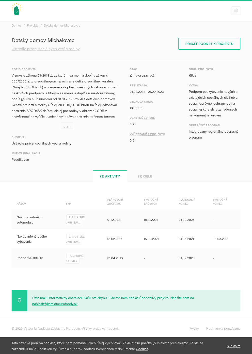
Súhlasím (233, 345)
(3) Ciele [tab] (145, 176)
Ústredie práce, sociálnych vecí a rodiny (46, 48)
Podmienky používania (223, 328)
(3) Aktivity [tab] (110, 176)
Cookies (142, 348)
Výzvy (194, 328)
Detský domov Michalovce (62, 25)
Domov (16, 25)
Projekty (32, 25)
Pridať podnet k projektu (209, 43)
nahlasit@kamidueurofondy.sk (55, 303)
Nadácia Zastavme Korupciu (59, 328)
